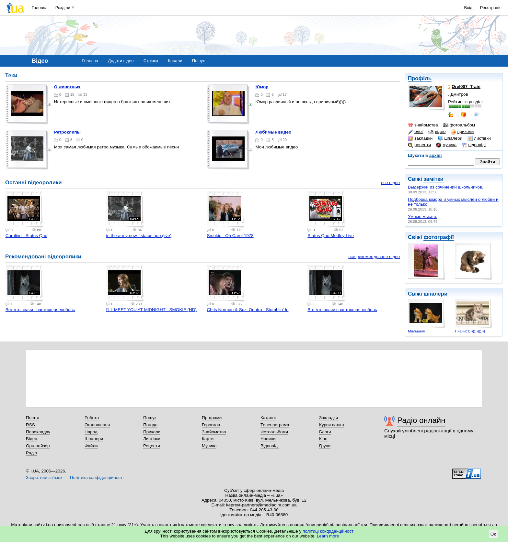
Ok (493, 534)
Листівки (151, 438)
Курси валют (331, 424)
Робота (92, 417)
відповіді (474, 144)
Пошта (32, 417)
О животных (67, 86)
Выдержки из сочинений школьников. (445, 187)
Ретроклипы (67, 132)
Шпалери (94, 438)
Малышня (416, 331)
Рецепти (151, 445)
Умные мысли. (422, 216)
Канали (175, 60)
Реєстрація (491, 7)
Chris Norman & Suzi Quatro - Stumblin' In (247, 309)
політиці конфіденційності (328, 531)
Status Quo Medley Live (330, 235)
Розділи (62, 7)
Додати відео (120, 60)
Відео (31, 438)
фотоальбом (459, 125)
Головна (40, 7)
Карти (208, 438)
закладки (420, 138)
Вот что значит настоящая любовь (40, 309)
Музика (209, 445)
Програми (212, 417)
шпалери (450, 138)
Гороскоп (211, 424)
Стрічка (151, 60)
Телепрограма (274, 424)
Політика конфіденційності (96, 477)
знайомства (423, 125)
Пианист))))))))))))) (470, 331)
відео (436, 131)
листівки (479, 138)
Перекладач (38, 431)
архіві (435, 155)
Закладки (328, 417)
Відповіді (269, 445)
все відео (390, 182)
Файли (91, 445)
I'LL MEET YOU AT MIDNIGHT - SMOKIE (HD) (151, 309)
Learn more (328, 536)
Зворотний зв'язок (44, 477)
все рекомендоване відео (374, 256)
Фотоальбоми (274, 431)
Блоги (325, 431)
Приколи (151, 431)
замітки (433, 179)
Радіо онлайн (421, 420)
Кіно (323, 438)
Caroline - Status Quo (26, 235)
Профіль (420, 78)
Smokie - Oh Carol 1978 (230, 235)
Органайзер (38, 445)
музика (446, 144)
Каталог (268, 417)
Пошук (198, 60)
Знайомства (214, 431)
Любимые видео (273, 132)
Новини (268, 438)
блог (415, 131)
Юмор (261, 86)
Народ (91, 431)
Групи (324, 445)
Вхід (468, 7)
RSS (30, 424)
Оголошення (97, 424)
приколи (462, 131)
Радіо (31, 452)
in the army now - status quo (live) (139, 235)
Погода (150, 424)
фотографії (438, 237)
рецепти (419, 144)
